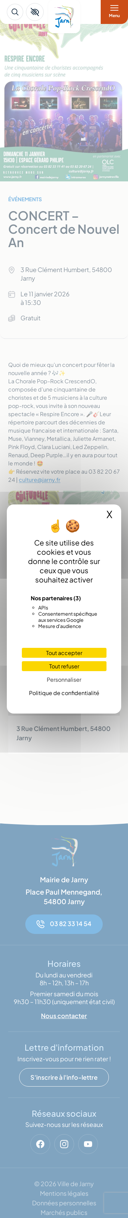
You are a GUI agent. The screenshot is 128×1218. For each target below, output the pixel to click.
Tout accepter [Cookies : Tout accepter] (64, 652)
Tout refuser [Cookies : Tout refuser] (64, 666)
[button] (35, 12)
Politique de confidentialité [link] (64, 692)
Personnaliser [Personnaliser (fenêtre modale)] (64, 679)
